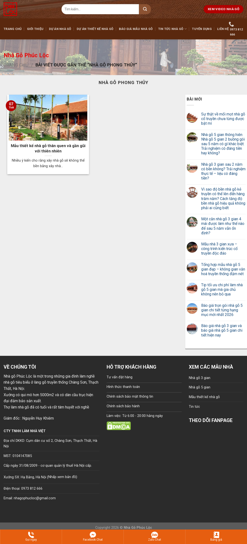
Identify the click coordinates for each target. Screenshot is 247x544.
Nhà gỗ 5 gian (199, 387)
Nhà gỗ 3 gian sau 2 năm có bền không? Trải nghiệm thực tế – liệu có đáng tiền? (223, 171)
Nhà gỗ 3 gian (199, 378)
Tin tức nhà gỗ (172, 29)
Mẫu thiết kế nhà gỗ (204, 397)
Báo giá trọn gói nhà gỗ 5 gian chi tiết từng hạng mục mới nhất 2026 (222, 310)
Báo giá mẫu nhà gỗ (136, 29)
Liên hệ (223, 29)
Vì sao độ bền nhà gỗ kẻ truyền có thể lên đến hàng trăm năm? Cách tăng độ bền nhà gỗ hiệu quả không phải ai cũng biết (223, 198)
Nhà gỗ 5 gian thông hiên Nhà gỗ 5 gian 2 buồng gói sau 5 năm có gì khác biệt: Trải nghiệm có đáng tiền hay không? (223, 144)
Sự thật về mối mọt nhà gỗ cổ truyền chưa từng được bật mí (223, 119)
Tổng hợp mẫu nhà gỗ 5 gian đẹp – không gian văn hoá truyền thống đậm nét (223, 269)
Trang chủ (12, 29)
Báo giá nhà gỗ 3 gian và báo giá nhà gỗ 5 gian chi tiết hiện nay (221, 330)
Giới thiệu (35, 29)
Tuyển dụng (202, 29)
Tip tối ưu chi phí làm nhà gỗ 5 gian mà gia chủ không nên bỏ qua (222, 289)
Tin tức (194, 407)
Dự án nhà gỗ (60, 29)
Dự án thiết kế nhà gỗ (95, 29)
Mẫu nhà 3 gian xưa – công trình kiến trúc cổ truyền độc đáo (219, 249)
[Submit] (145, 9)
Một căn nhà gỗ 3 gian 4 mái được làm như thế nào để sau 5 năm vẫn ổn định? (222, 226)
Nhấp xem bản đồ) (62, 477)
